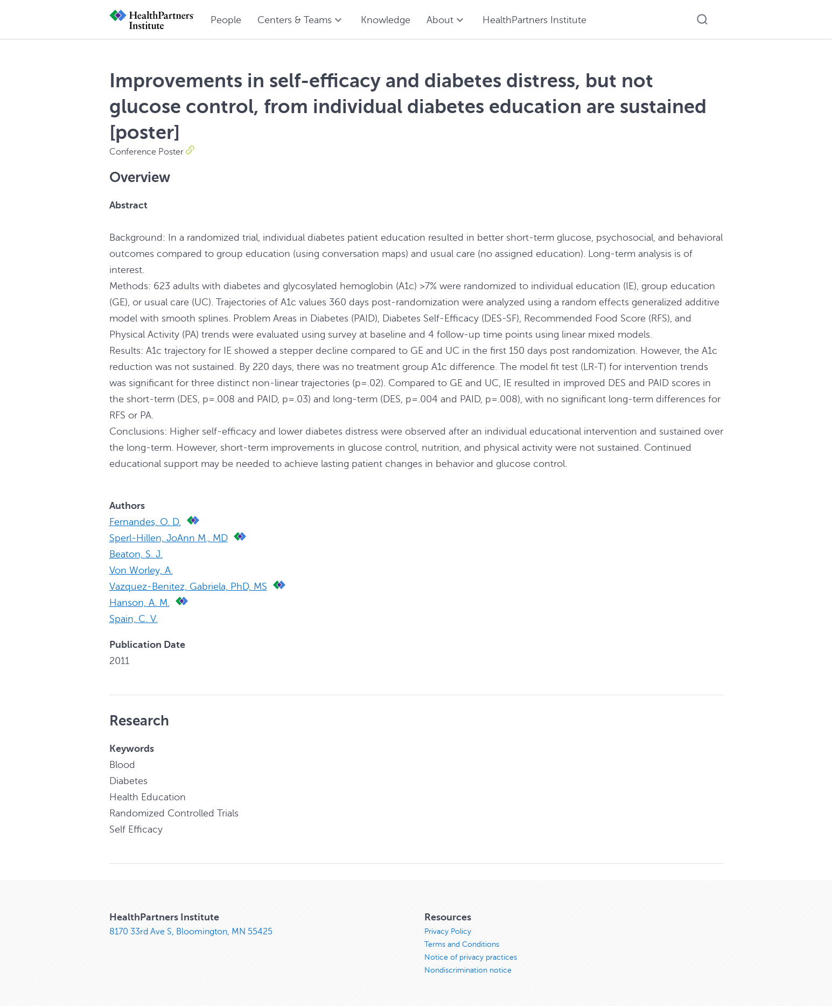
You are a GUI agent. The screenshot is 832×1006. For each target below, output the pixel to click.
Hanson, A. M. (139, 602)
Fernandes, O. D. (145, 521)
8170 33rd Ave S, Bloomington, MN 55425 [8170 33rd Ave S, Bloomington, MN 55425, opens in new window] (190, 932)
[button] (702, 19)
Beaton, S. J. (136, 554)
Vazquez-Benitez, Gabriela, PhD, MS (188, 586)
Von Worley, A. (141, 570)
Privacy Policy (447, 931)
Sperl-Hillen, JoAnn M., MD (168, 538)
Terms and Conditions (461, 944)
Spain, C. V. (133, 618)
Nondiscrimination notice (468, 970)
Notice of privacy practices (470, 957)
